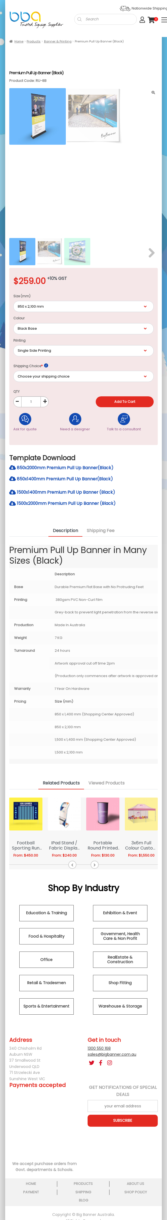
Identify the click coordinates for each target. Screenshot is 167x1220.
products (83, 1184)
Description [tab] (65, 532)
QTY (16, 392)
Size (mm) (21, 297)
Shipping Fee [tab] (101, 532)
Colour (18, 319)
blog (83, 1201)
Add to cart (125, 402)
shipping (83, 1193)
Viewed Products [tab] (106, 784)
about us (135, 1184)
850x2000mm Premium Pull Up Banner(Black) (62, 468)
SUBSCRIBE (122, 1122)
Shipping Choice (30, 366)
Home (18, 41)
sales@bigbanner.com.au (112, 1055)
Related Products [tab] (61, 784)
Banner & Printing (58, 41)
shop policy (135, 1193)
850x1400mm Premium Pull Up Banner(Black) (61, 480)
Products (34, 41)
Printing (19, 341)
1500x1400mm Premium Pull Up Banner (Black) (63, 493)
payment (31, 1193)
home (31, 1184)
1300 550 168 (99, 1049)
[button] (73, 866)
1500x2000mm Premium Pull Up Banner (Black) (63, 504)
